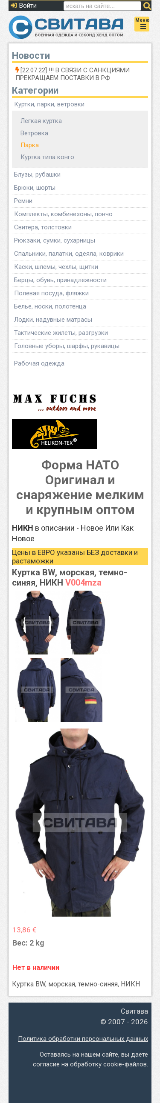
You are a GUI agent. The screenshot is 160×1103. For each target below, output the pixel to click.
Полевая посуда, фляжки (51, 293)
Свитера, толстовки (43, 227)
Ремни (23, 201)
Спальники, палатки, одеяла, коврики (69, 253)
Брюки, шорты (34, 187)
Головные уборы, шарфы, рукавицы (66, 346)
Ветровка (34, 133)
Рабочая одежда (39, 363)
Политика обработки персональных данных (83, 1039)
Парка (29, 145)
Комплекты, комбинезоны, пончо (63, 214)
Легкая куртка (41, 121)
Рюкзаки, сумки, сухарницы (54, 240)
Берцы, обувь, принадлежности (60, 280)
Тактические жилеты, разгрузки (61, 333)
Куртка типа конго (47, 157)
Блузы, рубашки (37, 174)
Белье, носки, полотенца (50, 306)
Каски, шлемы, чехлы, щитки (56, 267)
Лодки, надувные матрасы (53, 319)
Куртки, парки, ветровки (49, 104)
